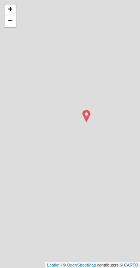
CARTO (131, 265)
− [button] (10, 21)
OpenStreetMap (81, 265)
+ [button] (10, 10)
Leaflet (53, 265)
